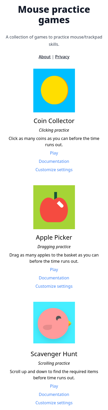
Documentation (54, 161)
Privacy (62, 57)
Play (54, 153)
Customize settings (54, 169)
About (44, 57)
